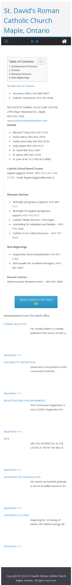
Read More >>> (13, 355)
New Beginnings (20, 77)
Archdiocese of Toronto (24, 66)
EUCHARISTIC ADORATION (19, 362)
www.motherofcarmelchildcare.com (27, 120)
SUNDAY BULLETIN (15, 324)
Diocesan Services (21, 74)
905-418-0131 (31, 215)
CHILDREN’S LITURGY (16, 515)
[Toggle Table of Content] (39, 62)
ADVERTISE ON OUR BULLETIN (22, 477)
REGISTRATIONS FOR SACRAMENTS (25, 400)
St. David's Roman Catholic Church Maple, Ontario (31, 20)
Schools (15, 70)
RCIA (6, 438)
